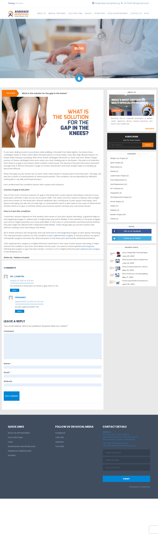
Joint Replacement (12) (118, 184)
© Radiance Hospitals (139, 487)
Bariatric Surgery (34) (118, 214)
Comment (9, 331)
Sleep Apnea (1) (116, 167)
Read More (149, 129)
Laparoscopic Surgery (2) (119, 176)
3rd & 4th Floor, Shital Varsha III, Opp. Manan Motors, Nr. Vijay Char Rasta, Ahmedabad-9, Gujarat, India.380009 (120, 436)
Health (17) (114, 206)
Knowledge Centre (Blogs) (21, 446)
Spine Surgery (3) (116, 163)
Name (7, 363)
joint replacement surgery (61, 235)
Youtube (59, 446)
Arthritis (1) (114, 219)
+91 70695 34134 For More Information (119, 445)
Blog (146, 13)
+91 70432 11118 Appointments (136, 3)
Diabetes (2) (114, 210)
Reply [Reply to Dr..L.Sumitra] (14, 290)
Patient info (99, 13)
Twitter (59, 437)
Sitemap (12, 455)
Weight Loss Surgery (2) (119, 158)
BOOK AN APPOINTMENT (118, 13)
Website (8, 381)
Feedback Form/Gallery (19, 451)
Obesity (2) (114, 171)
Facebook (60, 433)
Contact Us (136, 13)
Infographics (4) (116, 193)
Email (7, 372)
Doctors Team (75, 13)
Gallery (88, 13)
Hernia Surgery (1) (117, 201)
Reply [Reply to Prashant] (19, 311)
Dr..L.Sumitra (17, 276)
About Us (41, 13)
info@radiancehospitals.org (107, 3)
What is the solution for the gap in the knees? (44, 93)
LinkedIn (59, 442)
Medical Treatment (57, 13)
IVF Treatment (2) (116, 188)
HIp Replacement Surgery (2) (120, 197)
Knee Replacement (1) (118, 180)
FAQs (10, 442)
